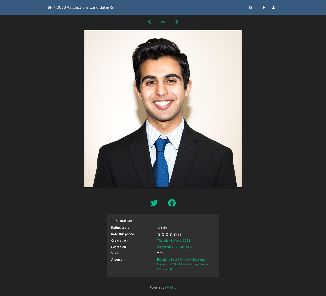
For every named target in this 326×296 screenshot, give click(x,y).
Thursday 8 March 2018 (173, 240)
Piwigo (172, 287)
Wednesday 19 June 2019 (175, 247)
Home (50, 7)
